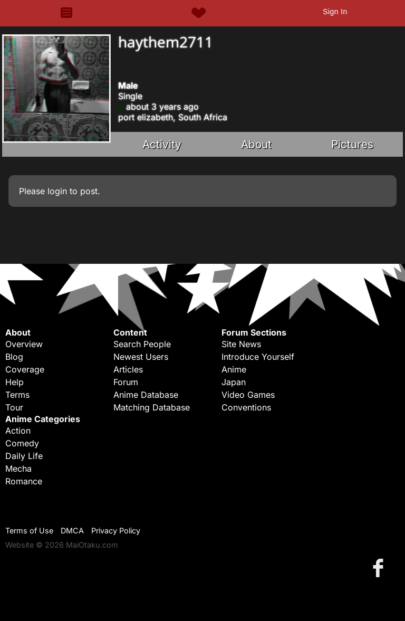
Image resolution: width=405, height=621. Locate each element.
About (256, 144)
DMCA (72, 530)
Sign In (335, 11)
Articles (128, 369)
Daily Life (24, 456)
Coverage (24, 369)
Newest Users (140, 356)
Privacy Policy (115, 530)
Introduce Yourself (257, 356)
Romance (23, 481)
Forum (125, 382)
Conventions (246, 407)
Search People (142, 344)
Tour (14, 407)
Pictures (352, 144)
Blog (14, 356)
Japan (233, 382)
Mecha (18, 468)
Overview (24, 344)
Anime (233, 369)
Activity (161, 144)
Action (18, 430)
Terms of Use (29, 530)
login (57, 191)
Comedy (22, 443)
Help (14, 382)
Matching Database (151, 407)
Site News (241, 344)
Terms (17, 394)
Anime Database (145, 394)
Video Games (248, 394)
